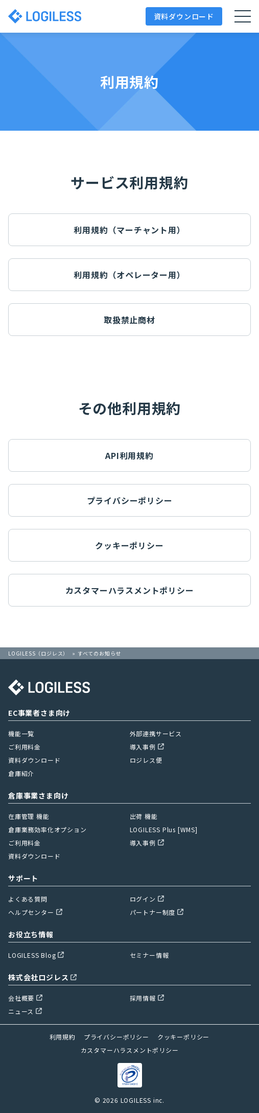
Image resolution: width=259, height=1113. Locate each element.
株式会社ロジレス (42, 977)
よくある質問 (28, 898)
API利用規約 (129, 455)
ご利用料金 (24, 746)
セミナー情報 (149, 955)
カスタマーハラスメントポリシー (129, 590)
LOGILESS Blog (36, 955)
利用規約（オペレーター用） (129, 275)
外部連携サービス (156, 733)
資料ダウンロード (184, 16)
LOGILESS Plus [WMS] (164, 829)
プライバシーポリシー (130, 500)
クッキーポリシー (129, 545)
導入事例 (147, 746)
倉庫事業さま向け (38, 795)
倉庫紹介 (21, 773)
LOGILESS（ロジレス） (38, 653)
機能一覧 (21, 733)
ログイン (147, 898)
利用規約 (63, 1036)
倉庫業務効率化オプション (47, 829)
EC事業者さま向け (39, 713)
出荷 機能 (144, 816)
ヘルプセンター (35, 912)
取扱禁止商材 (129, 319)
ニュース (25, 1011)
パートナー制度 (157, 912)
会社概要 (25, 998)
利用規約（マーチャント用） (129, 230)
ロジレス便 (146, 760)
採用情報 (147, 998)
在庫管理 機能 (29, 816)
